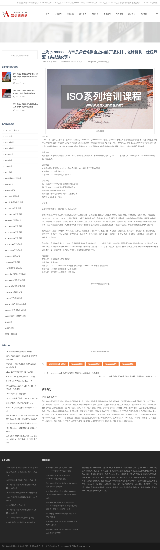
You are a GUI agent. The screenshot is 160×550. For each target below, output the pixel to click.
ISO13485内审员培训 (13, 214)
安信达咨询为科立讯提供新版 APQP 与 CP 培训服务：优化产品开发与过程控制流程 (61, 494)
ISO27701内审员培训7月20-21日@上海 (21, 480)
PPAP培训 (9, 154)
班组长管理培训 (11, 334)
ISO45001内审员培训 (13, 238)
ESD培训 (8, 322)
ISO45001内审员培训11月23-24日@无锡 (21, 398)
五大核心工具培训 (12, 130)
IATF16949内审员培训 (13, 244)
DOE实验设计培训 (12, 196)
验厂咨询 (82, 14)
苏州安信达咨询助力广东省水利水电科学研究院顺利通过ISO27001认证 (25, 76)
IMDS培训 (9, 184)
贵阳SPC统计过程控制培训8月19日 (19, 403)
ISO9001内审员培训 (13, 208)
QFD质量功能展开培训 (14, 202)
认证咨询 (58, 14)
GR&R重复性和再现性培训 (15, 316)
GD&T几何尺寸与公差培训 (15, 310)
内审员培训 (9, 328)
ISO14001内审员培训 (13, 226)
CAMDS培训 (10, 190)
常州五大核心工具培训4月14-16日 (19, 381)
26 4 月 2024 (52, 62)
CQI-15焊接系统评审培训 (15, 286)
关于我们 (131, 14)
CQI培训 (8, 172)
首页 (47, 14)
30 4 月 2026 (20, 83)
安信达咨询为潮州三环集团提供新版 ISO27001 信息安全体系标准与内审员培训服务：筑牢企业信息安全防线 (61, 506)
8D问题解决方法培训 (13, 178)
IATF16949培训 (76, 62)
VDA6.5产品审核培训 (13, 298)
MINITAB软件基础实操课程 (15, 304)
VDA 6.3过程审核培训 (13, 292)
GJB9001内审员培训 (13, 220)
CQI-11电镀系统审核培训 (15, 280)
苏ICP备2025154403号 (62, 546)
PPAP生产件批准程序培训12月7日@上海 (22, 468)
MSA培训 (9, 160)
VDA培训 (8, 166)
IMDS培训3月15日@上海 (15, 505)
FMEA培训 (9, 148)
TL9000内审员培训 (12, 262)
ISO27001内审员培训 (13, 232)
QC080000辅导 (128, 371)
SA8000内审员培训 (12, 256)
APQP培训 (9, 142)
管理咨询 (107, 14)
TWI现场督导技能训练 (13, 268)
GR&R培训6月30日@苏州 (16, 394)
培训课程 (119, 14)
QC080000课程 (111, 371)
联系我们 (144, 14)
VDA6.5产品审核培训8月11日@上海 (20, 518)
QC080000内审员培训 (57, 371)
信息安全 (70, 14)
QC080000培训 (103, 62)
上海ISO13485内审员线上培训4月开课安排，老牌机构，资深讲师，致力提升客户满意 (21, 439)
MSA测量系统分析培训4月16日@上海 (20, 522)
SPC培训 (8, 136)
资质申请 (94, 14)
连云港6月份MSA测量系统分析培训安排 (21, 423)
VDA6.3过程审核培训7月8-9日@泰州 (20, 372)
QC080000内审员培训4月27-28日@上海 (21, 493)
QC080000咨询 (77, 371)
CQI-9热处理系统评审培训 (15, 274)
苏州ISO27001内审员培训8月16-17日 (20, 377)
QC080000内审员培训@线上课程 (19, 352)
